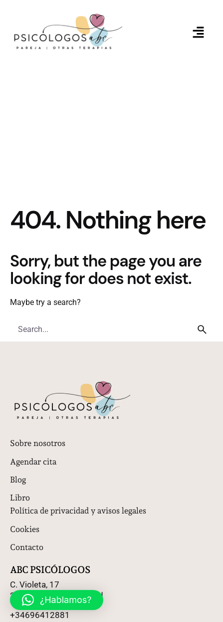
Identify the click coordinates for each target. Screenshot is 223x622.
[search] (202, 330)
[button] (199, 33)
